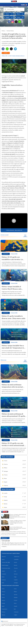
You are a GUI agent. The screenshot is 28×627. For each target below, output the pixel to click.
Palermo (3, 614)
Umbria (3, 571)
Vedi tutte (25, 361)
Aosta (15, 588)
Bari (15, 609)
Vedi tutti (25, 235)
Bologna (15, 597)
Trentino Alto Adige (6, 562)
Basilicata (4, 579)
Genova (3, 591)
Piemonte (4, 556)
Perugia (3, 603)
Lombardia (16, 559)
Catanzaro (16, 612)
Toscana (15, 568)
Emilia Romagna (5, 565)
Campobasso (4, 609)
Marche (15, 565)
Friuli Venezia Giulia (6, 568)
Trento (3, 594)
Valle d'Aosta (16, 556)
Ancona (3, 600)
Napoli (3, 606)
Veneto (15, 562)
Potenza (3, 612)
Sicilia (3, 582)
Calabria (15, 579)
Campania (4, 574)
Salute (5, 52)
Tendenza (6, 381)
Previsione (5, 253)
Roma (15, 603)
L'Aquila (15, 606)
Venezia (15, 594)
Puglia (15, 576)
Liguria (3, 559)
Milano (15, 591)
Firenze (15, 600)
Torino (3, 588)
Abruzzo (15, 574)
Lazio (15, 571)
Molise (3, 576)
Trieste (3, 597)
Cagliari (15, 614)
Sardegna (16, 582)
